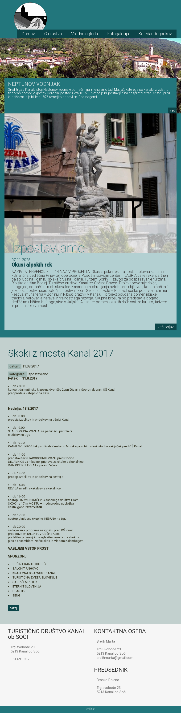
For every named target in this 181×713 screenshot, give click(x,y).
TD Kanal (30, 18)
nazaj (13, 608)
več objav (166, 327)
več (172, 110)
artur (90, 709)
